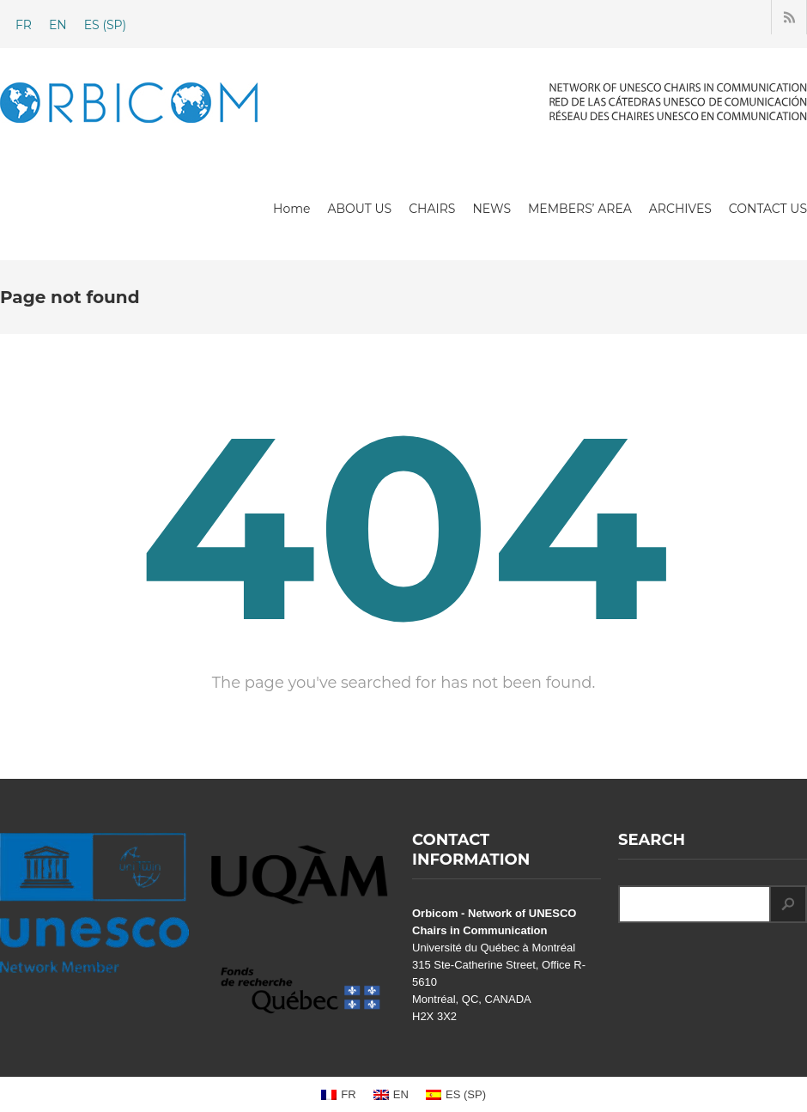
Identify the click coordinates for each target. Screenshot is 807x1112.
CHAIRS (432, 208)
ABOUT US (359, 208)
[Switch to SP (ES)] (105, 25)
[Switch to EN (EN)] (58, 25)
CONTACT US (768, 208)
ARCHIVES (680, 208)
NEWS (491, 208)
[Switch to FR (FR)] (23, 25)
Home (291, 208)
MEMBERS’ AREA (580, 208)
